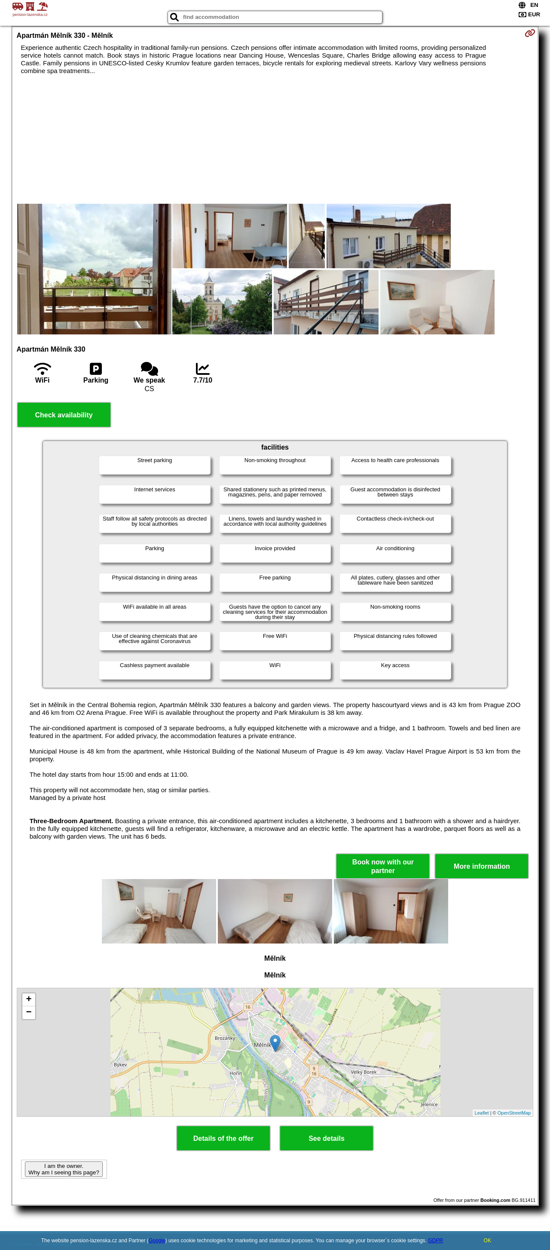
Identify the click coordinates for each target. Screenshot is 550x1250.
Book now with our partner (383, 866)
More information (482, 866)
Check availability (63, 415)
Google (157, 1241)
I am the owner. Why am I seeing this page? (63, 1169)
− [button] (28, 1012)
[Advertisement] (275, 139)
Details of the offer (223, 1138)
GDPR (435, 1241)
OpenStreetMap (514, 1112)
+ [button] (28, 999)
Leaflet (482, 1112)
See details (327, 1138)
